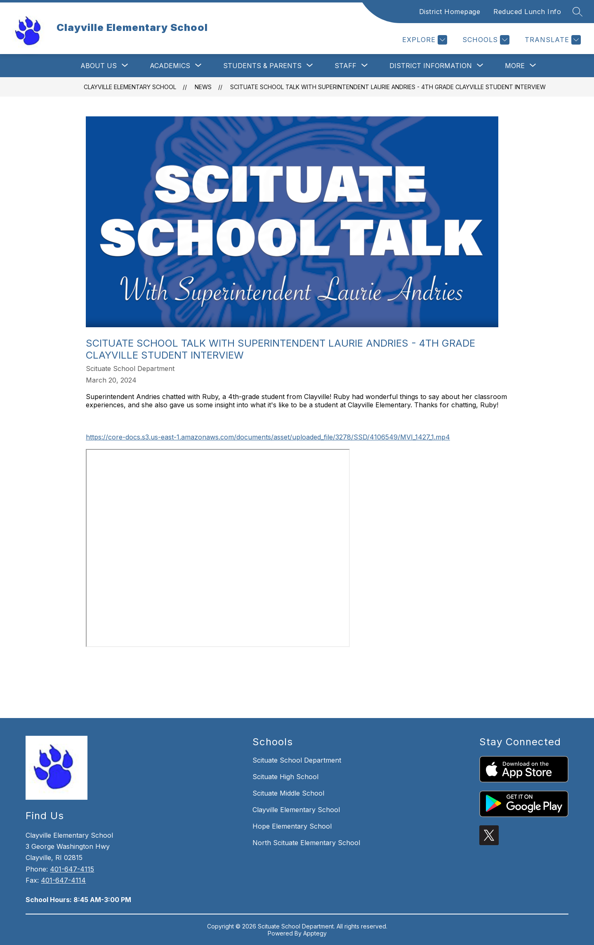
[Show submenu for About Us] (98, 66)
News (203, 86)
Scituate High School (285, 777)
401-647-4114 (63, 880)
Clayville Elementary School (130, 86)
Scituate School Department (296, 760)
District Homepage (450, 11)
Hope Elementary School (292, 826)
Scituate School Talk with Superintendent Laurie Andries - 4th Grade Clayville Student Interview (388, 86)
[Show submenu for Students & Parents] (262, 66)
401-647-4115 (72, 869)
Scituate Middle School (288, 793)
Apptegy (315, 933)
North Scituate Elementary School (306, 843)
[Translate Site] (552, 40)
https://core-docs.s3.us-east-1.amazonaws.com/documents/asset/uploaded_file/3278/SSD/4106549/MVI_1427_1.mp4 (268, 437)
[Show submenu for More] (515, 66)
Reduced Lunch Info (527, 11)
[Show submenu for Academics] (170, 66)
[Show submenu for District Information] (430, 66)
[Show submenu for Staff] (345, 66)
